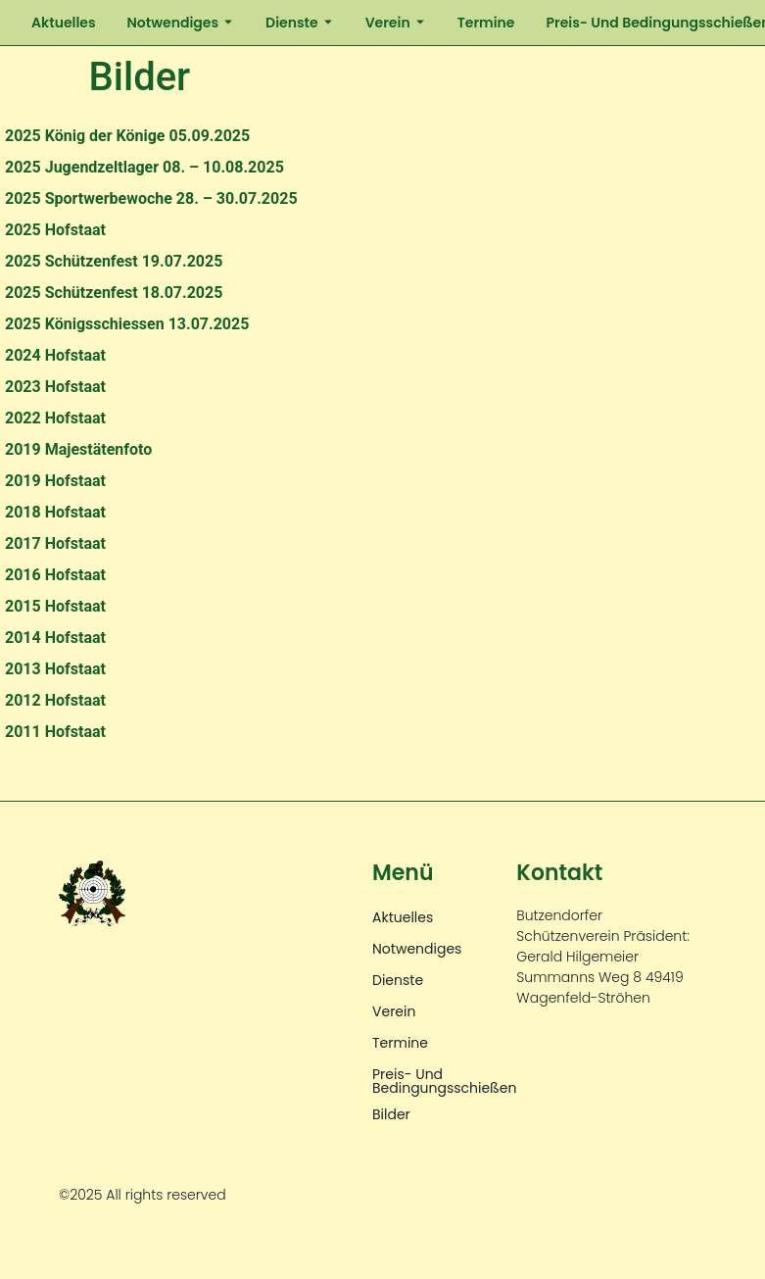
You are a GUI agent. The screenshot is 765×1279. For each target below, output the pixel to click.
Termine (486, 22)
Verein (395, 22)
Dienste (299, 22)
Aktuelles (63, 22)
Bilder (391, 1114)
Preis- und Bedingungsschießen (444, 1081)
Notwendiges (181, 22)
